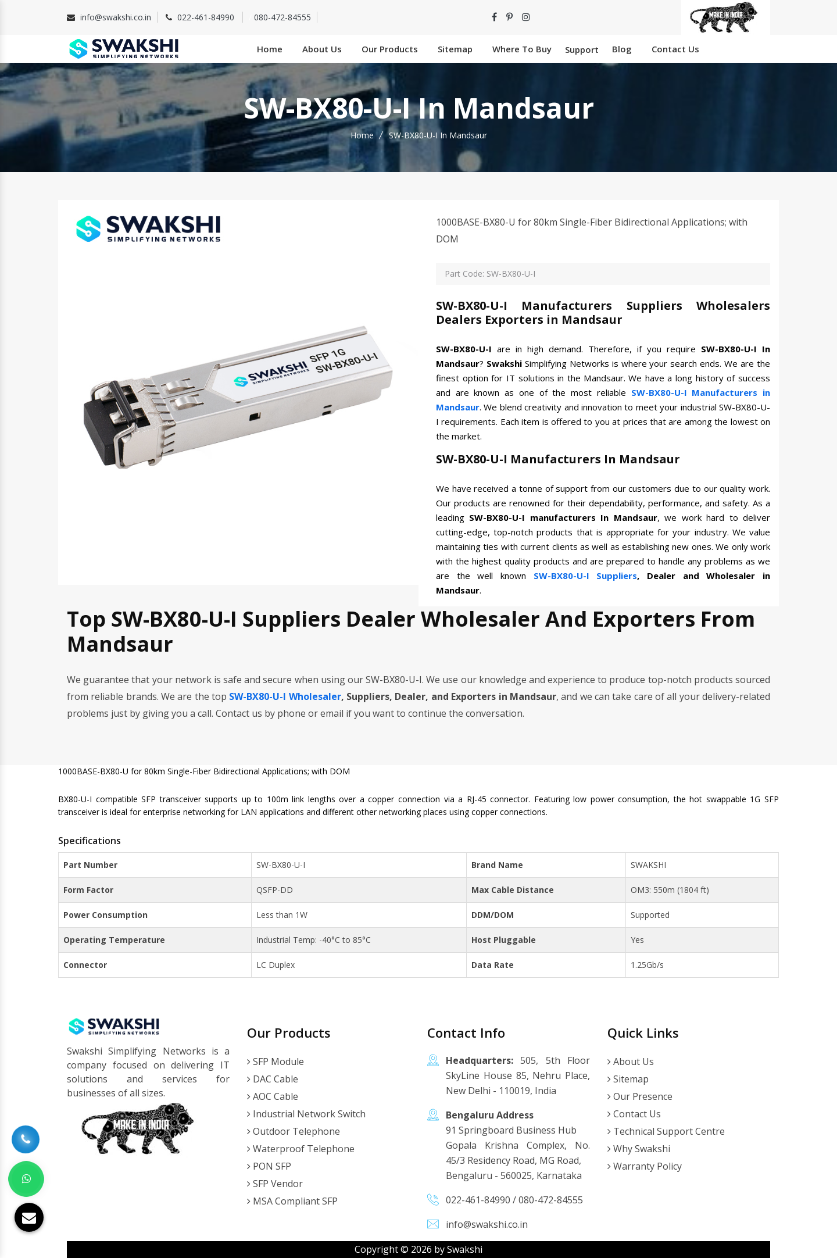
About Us (322, 49)
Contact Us (675, 49)
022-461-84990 (207, 17)
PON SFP (269, 1166)
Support (582, 49)
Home (269, 49)
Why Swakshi (638, 1148)
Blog (622, 49)
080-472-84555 (282, 17)
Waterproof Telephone (301, 1148)
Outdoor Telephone (293, 1131)
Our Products (390, 49)
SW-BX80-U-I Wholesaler (285, 696)
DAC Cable (272, 1079)
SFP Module (275, 1061)
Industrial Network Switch (306, 1113)
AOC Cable (272, 1096)
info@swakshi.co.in (115, 17)
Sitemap (455, 49)
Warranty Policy (644, 1166)
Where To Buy (522, 49)
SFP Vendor (275, 1183)
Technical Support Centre (666, 1131)
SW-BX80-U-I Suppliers (586, 575)
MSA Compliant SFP (292, 1201)
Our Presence (640, 1096)
